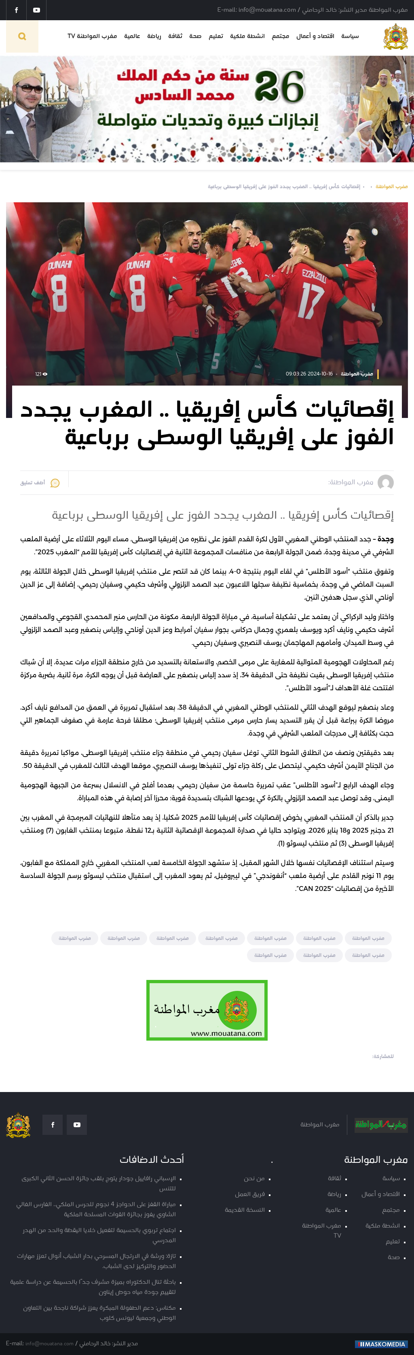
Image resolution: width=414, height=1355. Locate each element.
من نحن (254, 1179)
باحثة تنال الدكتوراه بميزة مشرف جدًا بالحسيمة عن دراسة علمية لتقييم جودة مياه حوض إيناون (93, 1287)
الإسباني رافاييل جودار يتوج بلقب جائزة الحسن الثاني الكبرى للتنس (98, 1184)
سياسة (350, 36)
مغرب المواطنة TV (92, 36)
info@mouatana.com (49, 1344)
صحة (195, 36)
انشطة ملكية (247, 36)
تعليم (216, 36)
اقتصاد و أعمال (315, 36)
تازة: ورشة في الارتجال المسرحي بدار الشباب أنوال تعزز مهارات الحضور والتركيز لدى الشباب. (96, 1261)
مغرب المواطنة (392, 186)
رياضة (154, 36)
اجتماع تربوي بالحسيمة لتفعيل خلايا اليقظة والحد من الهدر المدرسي (99, 1236)
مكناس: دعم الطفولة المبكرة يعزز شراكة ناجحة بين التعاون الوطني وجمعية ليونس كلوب (99, 1313)
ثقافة (175, 36)
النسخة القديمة (245, 1210)
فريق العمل (250, 1195)
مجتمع (280, 36)
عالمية (132, 36)
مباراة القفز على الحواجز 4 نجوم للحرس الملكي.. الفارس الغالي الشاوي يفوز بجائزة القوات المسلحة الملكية (96, 1210)
